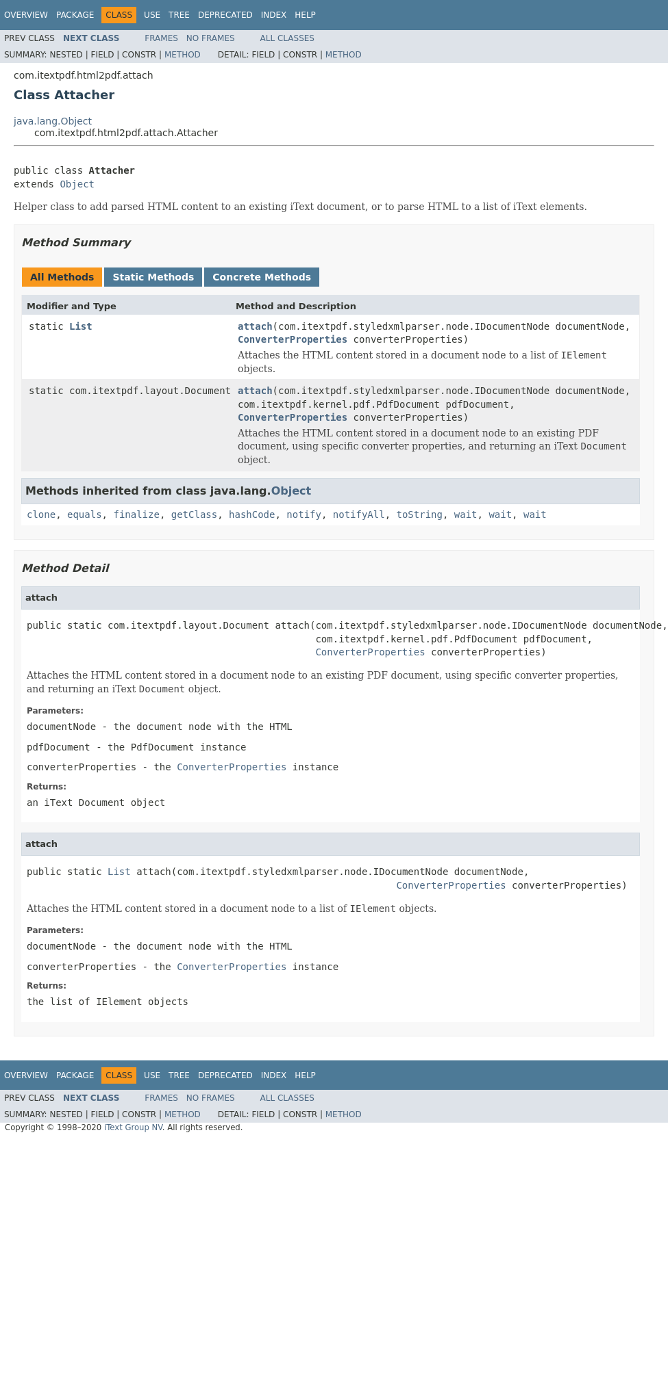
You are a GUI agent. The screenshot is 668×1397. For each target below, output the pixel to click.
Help (305, 15)
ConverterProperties (292, 339)
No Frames (210, 38)
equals (84, 514)
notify (303, 514)
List (80, 326)
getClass (194, 514)
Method (182, 55)
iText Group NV (133, 1127)
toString (420, 514)
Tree (179, 15)
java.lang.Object (53, 121)
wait (466, 514)
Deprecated (225, 15)
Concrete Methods (261, 277)
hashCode (252, 514)
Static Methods (153, 277)
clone (41, 514)
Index (274, 15)
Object (77, 184)
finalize (136, 514)
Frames (161, 38)
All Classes (287, 38)
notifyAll (359, 514)
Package (75, 15)
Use (152, 15)
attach (255, 326)
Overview (26, 15)
